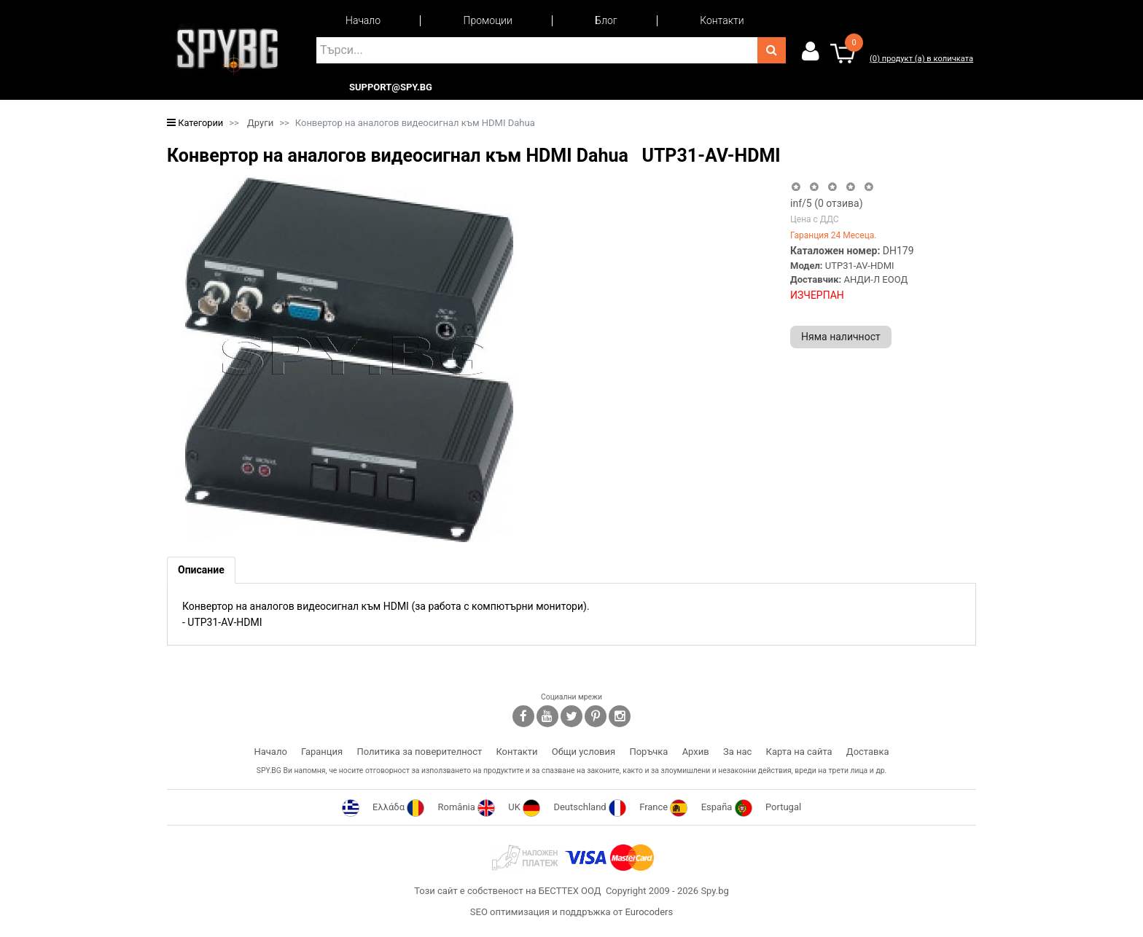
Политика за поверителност (419, 751)
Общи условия (583, 751)
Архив (695, 751)
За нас (737, 751)
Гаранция (322, 751)
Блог (606, 20)
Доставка (867, 751)
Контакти (722, 20)
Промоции (488, 20)
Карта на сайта (799, 751)
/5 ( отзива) (826, 203)
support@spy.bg (390, 87)
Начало (363, 20)
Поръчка (648, 751)
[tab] (201, 570)
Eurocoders (649, 911)
